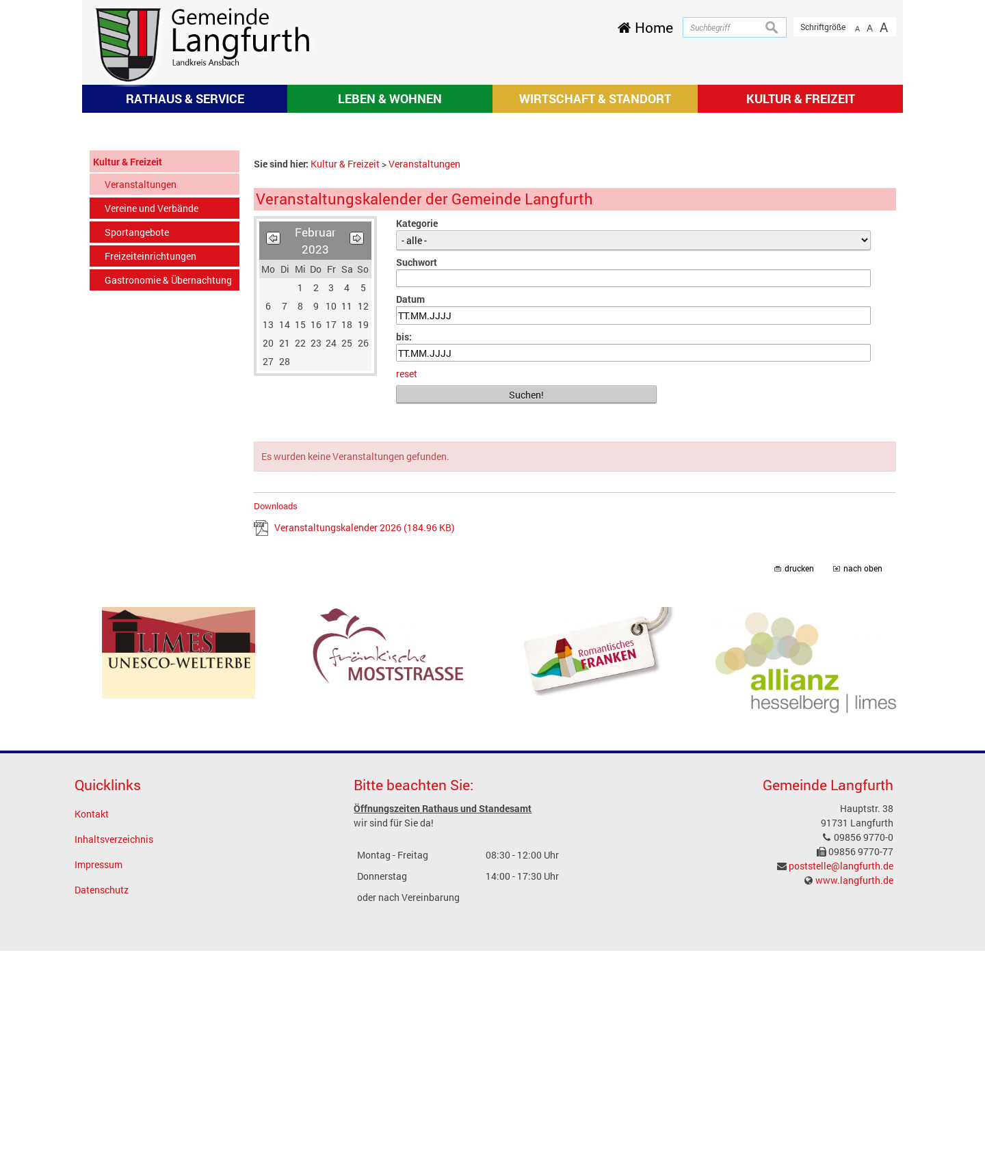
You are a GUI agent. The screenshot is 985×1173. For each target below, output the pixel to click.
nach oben (862, 790)
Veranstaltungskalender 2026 (364, 749)
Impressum (98, 1086)
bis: (404, 558)
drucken (799, 790)
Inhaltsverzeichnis (114, 1061)
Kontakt (92, 1035)
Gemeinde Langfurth (828, 1006)
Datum (410, 521)
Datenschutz (102, 1111)
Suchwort (416, 484)
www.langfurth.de (854, 1102)
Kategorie (417, 445)
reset (406, 595)
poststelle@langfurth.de (841, 1087)
